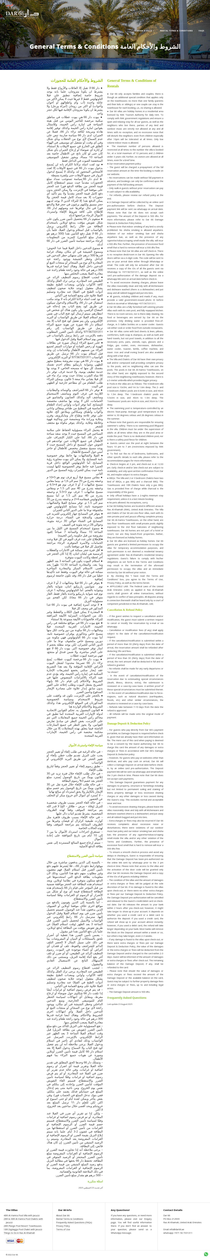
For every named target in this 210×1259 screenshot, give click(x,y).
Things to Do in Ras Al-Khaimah (19, 1232)
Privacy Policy (63, 1225)
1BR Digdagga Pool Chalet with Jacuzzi (23, 1229)
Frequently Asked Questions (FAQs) (74, 1222)
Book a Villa (145, 30)
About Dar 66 (63, 1215)
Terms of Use (63, 1229)
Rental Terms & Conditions (176, 30)
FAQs (201, 30)
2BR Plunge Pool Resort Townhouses (23, 1225)
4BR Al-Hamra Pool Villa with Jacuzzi (22, 1215)
